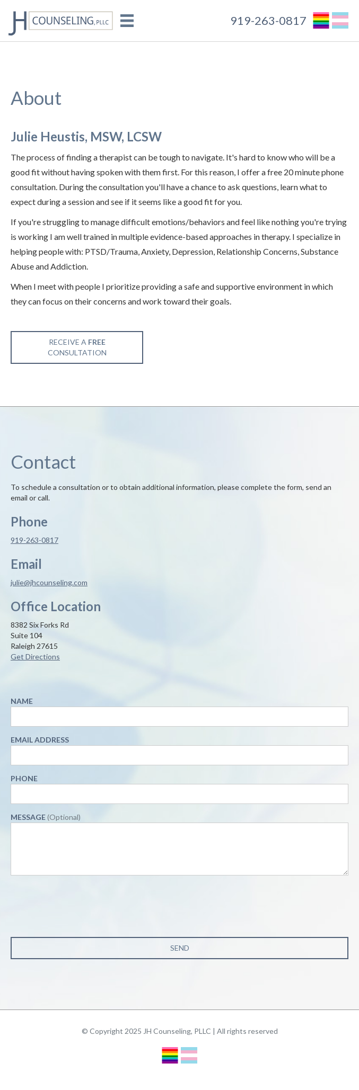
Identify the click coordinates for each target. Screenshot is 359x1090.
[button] (127, 21)
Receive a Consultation (77, 347)
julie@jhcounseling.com (49, 582)
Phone (24, 778)
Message (46, 816)
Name (22, 700)
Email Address (40, 739)
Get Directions (35, 656)
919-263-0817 (268, 20)
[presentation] (91, 904)
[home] (58, 20)
